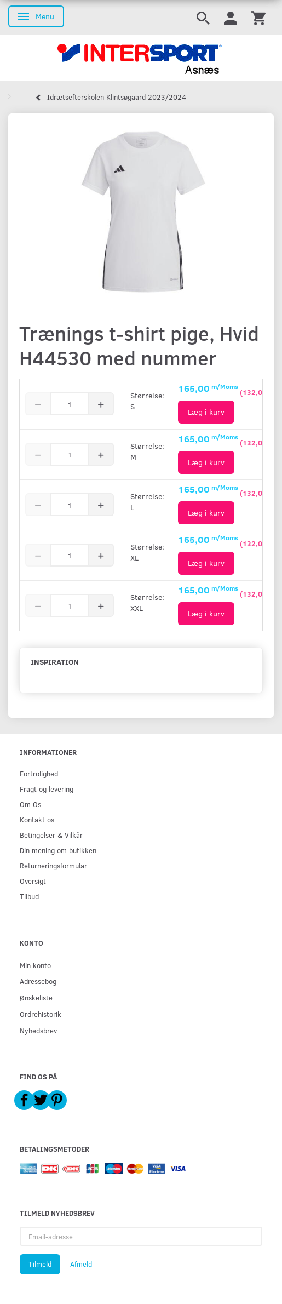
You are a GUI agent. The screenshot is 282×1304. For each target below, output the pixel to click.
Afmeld (81, 1264)
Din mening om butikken (58, 850)
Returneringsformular (53, 865)
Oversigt (33, 880)
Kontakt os (37, 819)
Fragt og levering (46, 788)
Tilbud (29, 896)
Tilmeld (39, 1264)
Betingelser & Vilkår (51, 834)
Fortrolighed (39, 773)
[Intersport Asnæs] (141, 58)
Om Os (30, 804)
